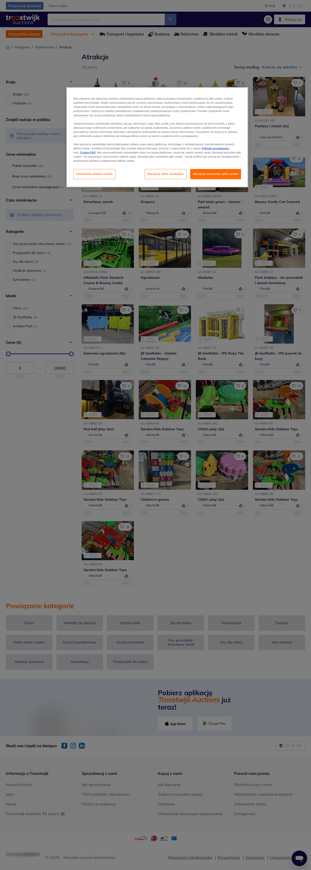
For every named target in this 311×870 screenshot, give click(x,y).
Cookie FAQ (87, 152)
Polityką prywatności (215, 148)
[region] (157, 137)
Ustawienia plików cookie (94, 173)
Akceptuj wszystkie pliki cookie (215, 173)
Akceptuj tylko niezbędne (165, 173)
